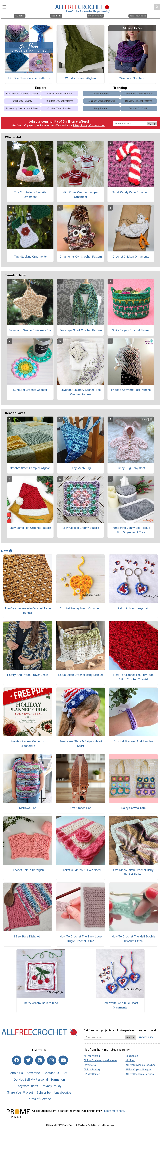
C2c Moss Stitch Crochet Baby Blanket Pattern (133, 874)
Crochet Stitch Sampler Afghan (30, 469)
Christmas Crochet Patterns (139, 95)
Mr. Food (130, 1062)
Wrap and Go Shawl (132, 80)
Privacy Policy (80, 127)
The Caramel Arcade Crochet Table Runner (28, 612)
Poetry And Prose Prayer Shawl (27, 676)
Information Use (96, 127)
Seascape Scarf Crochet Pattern (80, 332)
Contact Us (51, 1074)
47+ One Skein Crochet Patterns (29, 80)
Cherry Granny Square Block (40, 1004)
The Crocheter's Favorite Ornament (30, 196)
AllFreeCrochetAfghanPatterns (100, 1062)
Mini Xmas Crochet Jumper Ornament (81, 196)
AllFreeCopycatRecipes (138, 1071)
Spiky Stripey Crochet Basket (131, 332)
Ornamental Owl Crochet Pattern (80, 258)
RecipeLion (131, 1057)
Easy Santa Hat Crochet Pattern (30, 529)
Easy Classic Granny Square (80, 529)
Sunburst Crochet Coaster (30, 391)
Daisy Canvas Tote (133, 809)
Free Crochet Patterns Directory (22, 95)
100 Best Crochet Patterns (59, 102)
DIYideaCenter (92, 1075)
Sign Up (151, 125)
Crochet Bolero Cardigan (27, 871)
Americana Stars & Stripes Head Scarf (80, 745)
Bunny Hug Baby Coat (131, 469)
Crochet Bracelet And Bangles (133, 743)
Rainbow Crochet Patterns (138, 102)
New (6, 552)
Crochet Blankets (101, 95)
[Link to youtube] (63, 1061)
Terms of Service (39, 1101)
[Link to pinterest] (40, 1061)
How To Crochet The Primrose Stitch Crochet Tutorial (133, 679)
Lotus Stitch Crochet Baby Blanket (80, 676)
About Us (16, 1074)
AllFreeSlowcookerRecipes (140, 1066)
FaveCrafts (90, 1066)
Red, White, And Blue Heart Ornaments (120, 1007)
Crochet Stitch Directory (59, 95)
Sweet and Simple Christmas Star (30, 332)
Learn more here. (114, 1112)
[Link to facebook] (16, 1061)
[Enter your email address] (104, 1038)
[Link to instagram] (51, 1061)
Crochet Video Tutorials (59, 110)
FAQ (65, 1074)
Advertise (33, 1074)
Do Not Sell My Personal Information (39, 1081)
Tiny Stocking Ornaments (30, 258)
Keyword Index (27, 1087)
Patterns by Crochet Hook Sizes (22, 110)
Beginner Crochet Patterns (101, 102)
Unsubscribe (62, 1094)
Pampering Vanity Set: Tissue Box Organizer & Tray (131, 532)
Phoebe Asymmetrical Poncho (131, 391)
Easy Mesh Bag (80, 469)
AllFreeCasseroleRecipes (139, 1075)
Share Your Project (20, 1094)
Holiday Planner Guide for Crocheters (27, 745)
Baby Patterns (101, 110)
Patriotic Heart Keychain (133, 610)
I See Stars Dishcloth (27, 938)
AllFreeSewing (92, 1071)
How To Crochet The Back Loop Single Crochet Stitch (80, 940)
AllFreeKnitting (92, 1057)
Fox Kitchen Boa (80, 809)
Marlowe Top (27, 809)
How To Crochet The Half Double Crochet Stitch (133, 940)
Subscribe (44, 1094)
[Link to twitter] (28, 1061)
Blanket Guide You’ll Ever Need (81, 871)
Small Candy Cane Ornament (130, 194)
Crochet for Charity (22, 102)
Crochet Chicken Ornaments (131, 258)
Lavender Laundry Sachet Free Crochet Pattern (80, 394)
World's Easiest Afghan (80, 80)
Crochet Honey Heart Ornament (80, 610)
